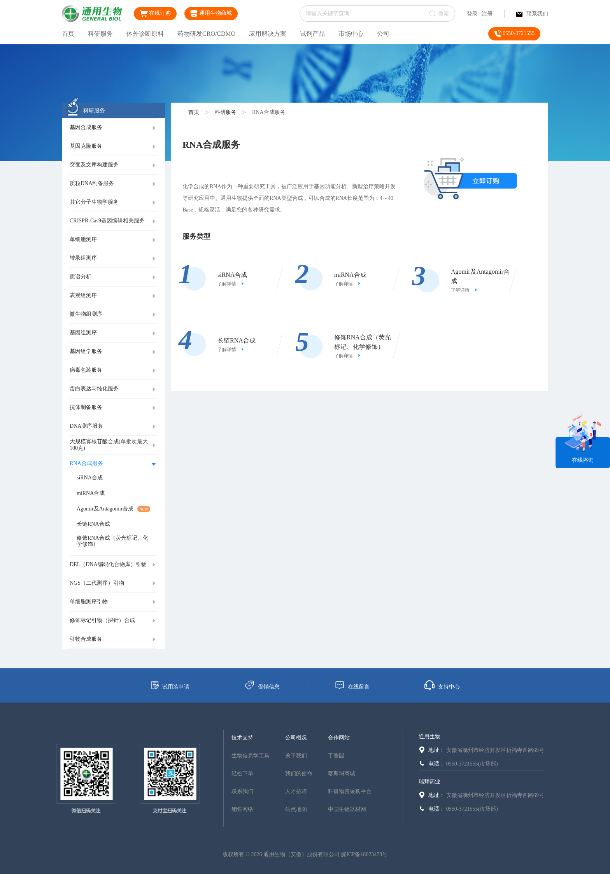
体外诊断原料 (145, 33)
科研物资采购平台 (350, 791)
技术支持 (242, 738)
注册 (487, 14)
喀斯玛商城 (341, 773)
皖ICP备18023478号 (364, 854)
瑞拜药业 (429, 782)
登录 (472, 14)
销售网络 (242, 809)
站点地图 (296, 809)
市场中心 (350, 33)
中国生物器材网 (347, 809)
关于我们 (296, 756)
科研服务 (100, 33)
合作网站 (339, 738)
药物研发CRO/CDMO (206, 33)
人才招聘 (296, 791)
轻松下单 (242, 773)
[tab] (113, 128)
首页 (68, 33)
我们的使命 (298, 773)
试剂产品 (312, 33)
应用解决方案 (267, 33)
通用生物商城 (211, 13)
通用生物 (429, 736)
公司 (383, 33)
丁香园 (336, 756)
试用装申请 (169, 685)
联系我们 (532, 14)
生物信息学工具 (250, 756)
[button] (113, 128)
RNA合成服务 (269, 112)
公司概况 (296, 738)
